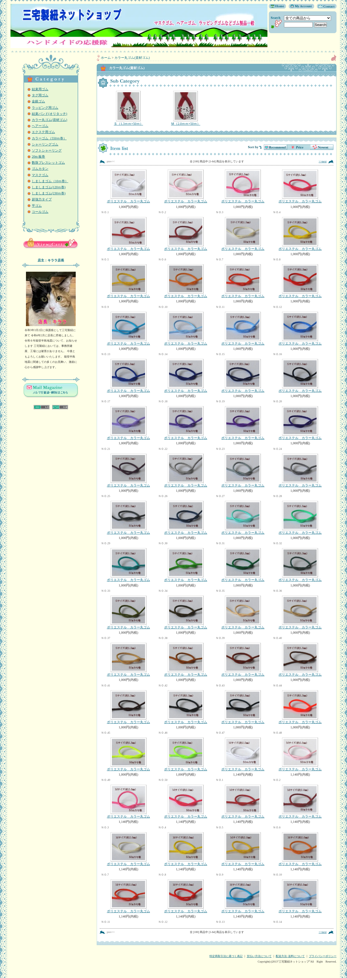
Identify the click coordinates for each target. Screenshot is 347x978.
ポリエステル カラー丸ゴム (128, 186)
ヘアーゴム (40, 126)
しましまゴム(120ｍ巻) (48, 187)
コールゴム (40, 212)
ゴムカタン (40, 169)
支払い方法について (259, 956)
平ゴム (37, 206)
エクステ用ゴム (43, 132)
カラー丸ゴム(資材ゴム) (49, 120)
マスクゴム (40, 175)
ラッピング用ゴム (45, 108)
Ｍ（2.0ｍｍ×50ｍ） (185, 108)
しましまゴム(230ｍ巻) (48, 193)
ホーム (106, 58)
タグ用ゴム (40, 95)
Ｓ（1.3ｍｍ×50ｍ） (128, 108)
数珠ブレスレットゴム (48, 163)
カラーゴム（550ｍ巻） (49, 138)
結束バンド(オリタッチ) (49, 114)
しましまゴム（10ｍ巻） (50, 181)
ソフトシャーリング (47, 150)
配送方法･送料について (290, 956)
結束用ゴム (40, 89)
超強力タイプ (42, 199)
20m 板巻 (38, 156)
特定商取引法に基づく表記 (226, 956)
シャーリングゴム (45, 144)
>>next (323, 161)
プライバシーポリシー (323, 956)
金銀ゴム (38, 101)
